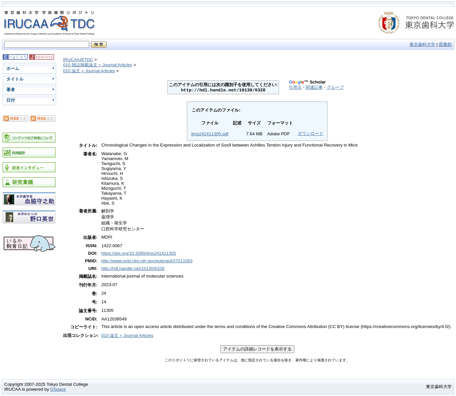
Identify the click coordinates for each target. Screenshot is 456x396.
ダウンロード (310, 133)
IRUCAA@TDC (78, 59)
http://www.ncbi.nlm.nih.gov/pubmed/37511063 (146, 260)
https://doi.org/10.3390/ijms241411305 (138, 253)
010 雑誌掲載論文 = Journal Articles (97, 64)
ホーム (12, 68)
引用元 (295, 87)
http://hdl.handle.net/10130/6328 (132, 268)
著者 (10, 89)
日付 (10, 100)
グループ (335, 87)
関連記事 (314, 87)
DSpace (58, 389)
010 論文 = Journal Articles (89, 70)
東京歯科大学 (422, 44)
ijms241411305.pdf (209, 133)
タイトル (14, 79)
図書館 (445, 44)
